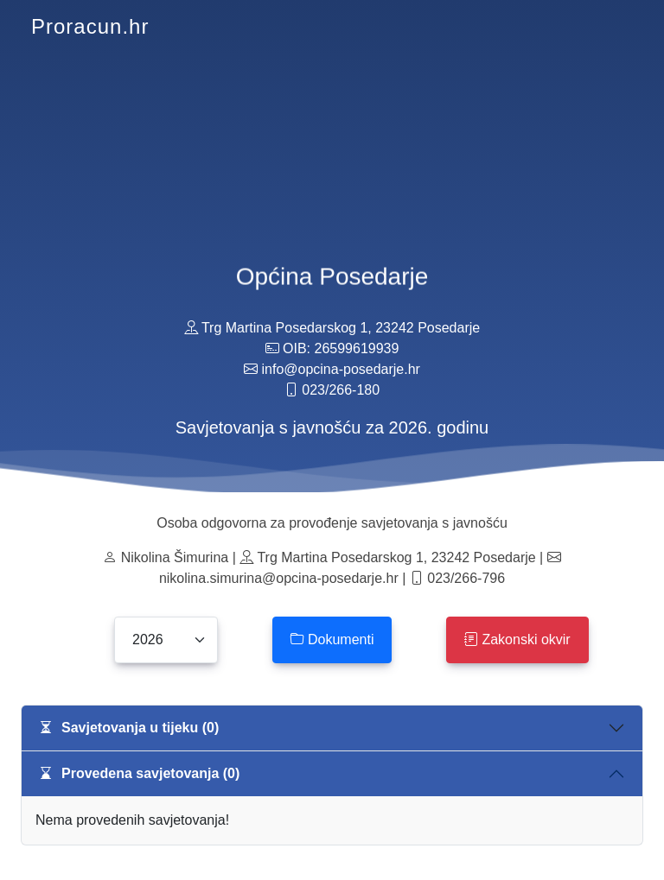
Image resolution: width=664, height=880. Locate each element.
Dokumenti (332, 639)
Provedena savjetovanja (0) (139, 773)
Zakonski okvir (517, 639)
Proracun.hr (90, 26)
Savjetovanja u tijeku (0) (129, 727)
